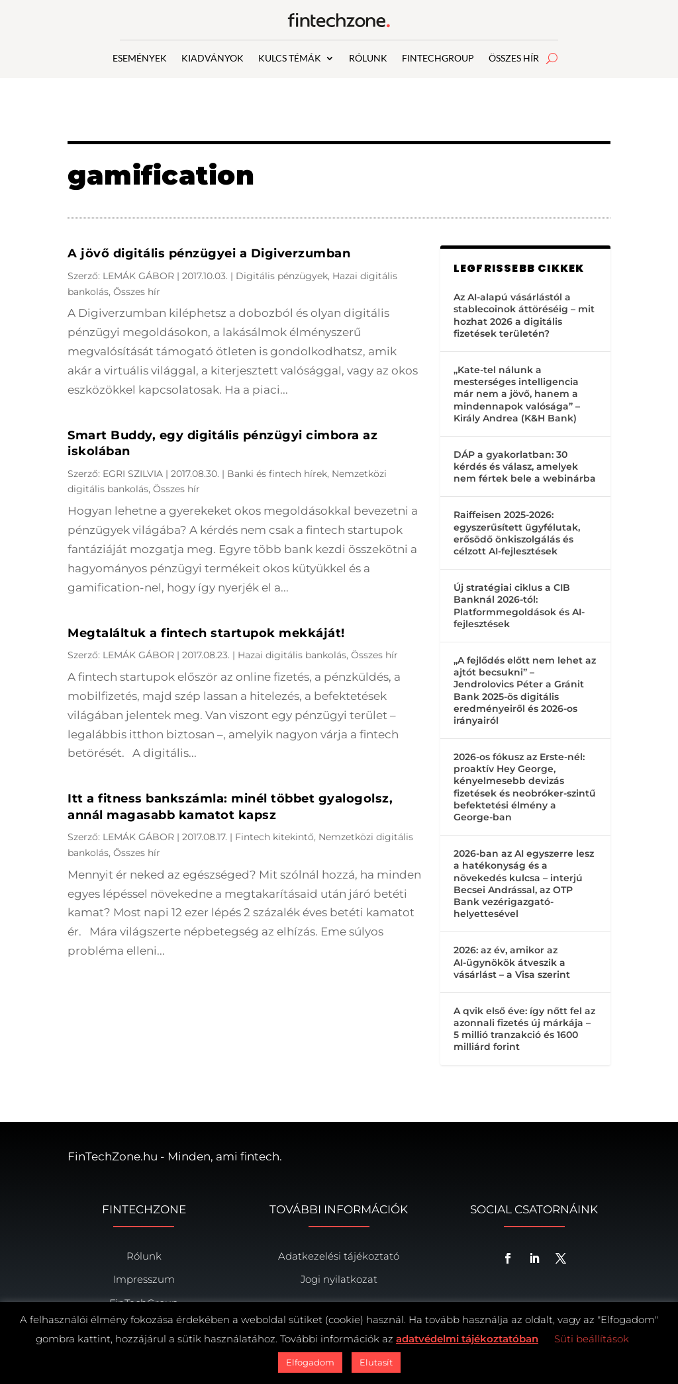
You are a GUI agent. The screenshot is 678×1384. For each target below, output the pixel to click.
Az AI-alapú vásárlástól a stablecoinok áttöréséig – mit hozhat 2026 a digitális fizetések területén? (524, 315)
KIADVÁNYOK (212, 59)
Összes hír (136, 292)
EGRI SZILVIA (133, 474)
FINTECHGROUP (438, 59)
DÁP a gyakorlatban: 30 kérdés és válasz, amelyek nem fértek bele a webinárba (525, 466)
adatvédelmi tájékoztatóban (467, 1338)
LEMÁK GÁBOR (138, 276)
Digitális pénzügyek (282, 276)
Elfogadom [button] (310, 1362)
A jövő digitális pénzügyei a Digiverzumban (209, 253)
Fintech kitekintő (274, 837)
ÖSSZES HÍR (514, 59)
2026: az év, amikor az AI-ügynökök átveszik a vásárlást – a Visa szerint (512, 962)
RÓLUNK (368, 59)
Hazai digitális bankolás (292, 655)
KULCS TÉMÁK (289, 59)
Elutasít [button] (376, 1362)
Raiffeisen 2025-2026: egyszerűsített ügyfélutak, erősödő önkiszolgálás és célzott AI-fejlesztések (517, 533)
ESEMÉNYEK (140, 59)
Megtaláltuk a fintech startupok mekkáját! (206, 633)
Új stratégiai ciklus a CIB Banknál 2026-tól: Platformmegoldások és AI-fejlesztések (519, 606)
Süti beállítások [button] (591, 1338)
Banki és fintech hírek (277, 474)
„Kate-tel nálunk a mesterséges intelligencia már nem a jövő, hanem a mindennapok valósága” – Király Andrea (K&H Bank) (517, 394)
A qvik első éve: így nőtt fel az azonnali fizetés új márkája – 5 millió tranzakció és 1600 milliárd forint (524, 1029)
